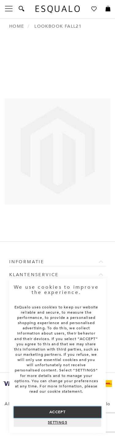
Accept (57, 412)
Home (17, 26)
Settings (57, 422)
